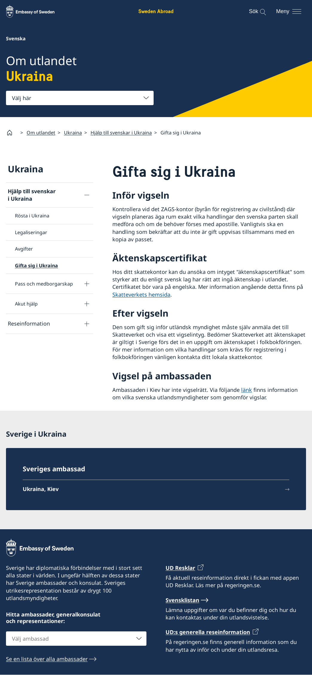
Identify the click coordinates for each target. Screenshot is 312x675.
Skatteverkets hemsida (141, 294)
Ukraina (73, 132)
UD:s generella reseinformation (208, 632)
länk (246, 389)
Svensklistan (182, 600)
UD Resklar (180, 567)
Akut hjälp (26, 303)
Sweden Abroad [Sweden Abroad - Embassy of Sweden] (156, 11)
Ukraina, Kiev (41, 489)
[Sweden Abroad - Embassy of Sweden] (36, 11)
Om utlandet (41, 132)
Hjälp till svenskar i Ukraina (121, 132)
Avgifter (24, 249)
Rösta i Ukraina (32, 216)
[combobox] (80, 98)
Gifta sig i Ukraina (36, 265)
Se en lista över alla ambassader (47, 658)
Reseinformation (29, 323)
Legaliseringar (31, 232)
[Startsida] (12, 133)
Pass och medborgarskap (44, 283)
